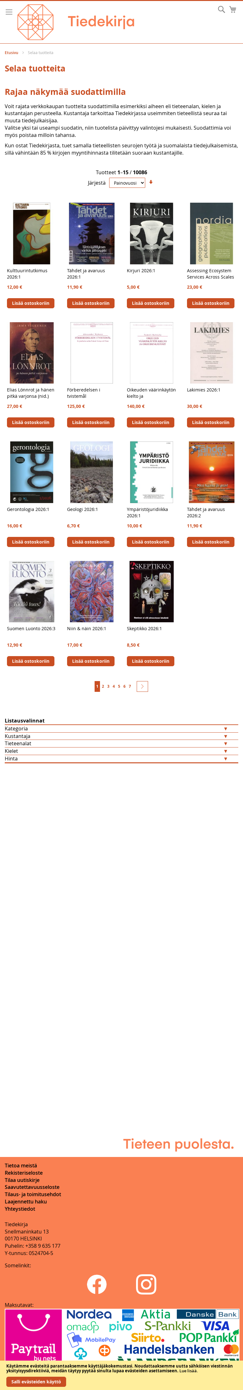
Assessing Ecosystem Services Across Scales (210, 274)
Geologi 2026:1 (82, 509)
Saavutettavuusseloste (32, 1187)
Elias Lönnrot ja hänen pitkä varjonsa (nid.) (30, 393)
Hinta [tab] (11, 758)
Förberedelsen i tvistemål (83, 393)
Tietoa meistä (21, 1165)
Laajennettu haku (26, 1201)
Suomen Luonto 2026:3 (31, 628)
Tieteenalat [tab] (18, 743)
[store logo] (75, 22)
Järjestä (97, 182)
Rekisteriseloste (24, 1172)
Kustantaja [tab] (17, 736)
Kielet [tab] (11, 750)
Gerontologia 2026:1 (28, 509)
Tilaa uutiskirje (22, 1180)
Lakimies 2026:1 (204, 390)
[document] (121, 1375)
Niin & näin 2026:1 (86, 628)
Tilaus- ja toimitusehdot (33, 1194)
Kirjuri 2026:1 (141, 271)
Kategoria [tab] (16, 728)
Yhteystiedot (20, 1208)
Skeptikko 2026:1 (144, 628)
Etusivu (12, 52)
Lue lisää (188, 1371)
